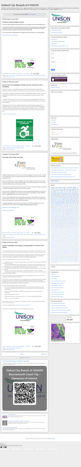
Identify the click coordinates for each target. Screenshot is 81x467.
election (70, 206)
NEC (67, 216)
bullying (52, 209)
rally (74, 257)
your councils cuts (67, 261)
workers (52, 261)
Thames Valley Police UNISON (57, 294)
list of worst (68, 222)
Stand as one (53, 242)
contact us (75, 196)
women (63, 226)
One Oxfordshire (63, 194)
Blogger (53, 438)
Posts (53, 132)
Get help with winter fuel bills (12, 157)
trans (52, 226)
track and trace (71, 260)
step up (6, 75)
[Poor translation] (5, 447)
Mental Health (74, 197)
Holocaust (65, 233)
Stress (10, 75)
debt (52, 221)
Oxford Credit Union (55, 289)
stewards (62, 225)
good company (63, 210)
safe (72, 210)
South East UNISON (55, 276)
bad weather (74, 208)
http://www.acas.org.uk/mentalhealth (10, 35)
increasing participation (56, 252)
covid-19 (61, 189)
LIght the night (74, 215)
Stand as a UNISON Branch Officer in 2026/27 (61, 310)
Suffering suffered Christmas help (26, 75)
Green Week (53, 233)
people (68, 210)
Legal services (54, 43)
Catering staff (71, 230)
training (67, 211)
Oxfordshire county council (55, 238)
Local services (65, 234)
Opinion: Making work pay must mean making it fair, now (63, 176)
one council (75, 206)
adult (72, 247)
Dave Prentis (66, 231)
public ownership (66, 257)
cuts (76, 201)
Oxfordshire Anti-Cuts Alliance (57, 292)
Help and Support (54, 215)
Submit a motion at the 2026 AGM (58, 305)
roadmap (72, 224)
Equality (67, 214)
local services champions (56, 253)
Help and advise (13, 147)
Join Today (53, 122)
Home (21, 354)
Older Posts (44, 354)
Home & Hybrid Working (73, 233)
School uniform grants (63, 241)
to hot (59, 260)
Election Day (58, 232)
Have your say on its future (57, 197)
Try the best (66, 195)
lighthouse (62, 222)
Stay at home (68, 196)
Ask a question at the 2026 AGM (58, 303)
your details (70, 199)
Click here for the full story (9, 114)
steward (66, 202)
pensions (68, 223)
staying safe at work (71, 259)
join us (57, 222)
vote (66, 207)
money (73, 222)
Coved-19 (70, 207)
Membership (67, 197)
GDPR (72, 214)
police (10, 348)
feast (61, 221)
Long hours (67, 204)
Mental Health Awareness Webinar (58, 216)
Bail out (73, 229)
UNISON (22, 147)
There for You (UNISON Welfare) (58, 41)
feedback (75, 209)
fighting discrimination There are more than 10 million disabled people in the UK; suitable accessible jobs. (65, 250)
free (52, 210)
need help (15, 234)
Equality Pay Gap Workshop (67, 232)
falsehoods (67, 249)
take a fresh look (36, 75)
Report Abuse (54, 181)
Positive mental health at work (13, 22)
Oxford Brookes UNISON (56, 285)
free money (56, 210)
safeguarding (60, 202)
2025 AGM (68, 229)
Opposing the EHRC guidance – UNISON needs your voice (63, 170)
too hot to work (64, 260)
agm (52, 196)
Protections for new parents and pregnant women (59, 239)
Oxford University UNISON (56, 287)
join (52, 195)
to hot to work (74, 225)
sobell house (64, 259)
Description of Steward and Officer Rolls (59, 312)
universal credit (58, 226)
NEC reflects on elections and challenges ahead (61, 174)
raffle (71, 257)
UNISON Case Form (55, 87)
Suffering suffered (70, 218)
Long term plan (72, 234)
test (56, 260)
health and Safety (8, 234)
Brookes (61, 230)
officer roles (57, 223)
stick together (62, 199)
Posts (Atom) (27, 357)
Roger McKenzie (72, 240)
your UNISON (42, 75)
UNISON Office (57, 244)
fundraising (65, 251)
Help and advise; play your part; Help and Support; (65, 201)
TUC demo (62, 242)
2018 (55, 228)
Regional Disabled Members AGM (62, 240)
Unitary (52, 219)
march (76, 253)
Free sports (75, 232)
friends (65, 221)
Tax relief (67, 242)
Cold (56, 231)
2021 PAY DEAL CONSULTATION (68, 228)
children (7, 348)
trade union (36, 234)
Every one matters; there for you (58, 203)
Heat (76, 214)
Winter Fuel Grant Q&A (8, 210)
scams (53, 259)
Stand (76, 241)
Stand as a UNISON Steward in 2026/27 (59, 307)
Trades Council (64, 243)
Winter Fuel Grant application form (10, 207)
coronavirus (75, 219)
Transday (69, 243)
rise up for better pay (67, 258)
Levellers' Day (58, 234)
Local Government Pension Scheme (64, 192)
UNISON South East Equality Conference (69, 244)
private (52, 257)
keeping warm (67, 252)
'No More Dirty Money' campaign (61, 212)
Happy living (59, 233)
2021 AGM (59, 228)
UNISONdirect (54, 39)
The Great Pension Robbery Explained (59, 206)
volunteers (73, 211)
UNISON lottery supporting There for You (59, 45)
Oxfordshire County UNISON (57, 296)
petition (72, 223)
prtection (60, 257)
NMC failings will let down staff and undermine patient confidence (64, 167)
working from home (70, 226)
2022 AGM (72, 212)
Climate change (61, 214)
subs (53, 260)
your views (74, 261)
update (76, 260)
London (63, 208)
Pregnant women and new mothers (71, 238)
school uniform (58, 259)
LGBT (62, 204)
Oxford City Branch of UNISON (20, 5)
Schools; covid (71, 241)
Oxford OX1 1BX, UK (10, 76)
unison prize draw (59, 207)
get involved (71, 251)
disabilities (7, 147)
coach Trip (68, 248)
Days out (71, 231)
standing (57, 225)
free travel (53, 202)
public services (54, 199)
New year (19, 234)
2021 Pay (63, 229)
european (56, 221)
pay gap (62, 223)
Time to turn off (57, 243)
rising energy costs (75, 258)
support (58, 190)
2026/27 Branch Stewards (56, 32)
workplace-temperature (59, 261)
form (57, 251)
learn (78, 252)
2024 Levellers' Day (12, 414)
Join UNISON (70, 201)
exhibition (62, 249)
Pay (56, 195)
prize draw (62, 224)
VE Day (56, 219)
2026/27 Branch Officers (56, 30)
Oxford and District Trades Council (58, 281)
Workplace (64, 247)
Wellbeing (62, 219)
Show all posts (32, 14)
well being (55, 194)
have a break (76, 251)
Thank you (69, 208)
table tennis (68, 225)
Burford (66, 230)
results (67, 224)
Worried (68, 247)
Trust (73, 243)
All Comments (55, 134)
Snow (64, 218)
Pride (78, 204)
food (55, 251)
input (62, 252)
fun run (61, 251)
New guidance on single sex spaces (58, 172)
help (52, 192)
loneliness (72, 253)
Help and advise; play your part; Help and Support (65, 200)
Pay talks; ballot (59, 218)
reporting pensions (59, 258)
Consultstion (61, 231)
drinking (57, 249)
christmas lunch (68, 219)
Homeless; (53, 234)
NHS (22, 234)
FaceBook (53, 120)
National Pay (67, 217)
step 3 (78, 259)
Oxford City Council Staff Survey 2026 (9, 427)
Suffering (17, 75)
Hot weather (62, 215)
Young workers (74, 195)
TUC (58, 242)
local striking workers (65, 253)
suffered (13, 75)
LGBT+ (68, 215)
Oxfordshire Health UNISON (57, 283)
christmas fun (62, 248)
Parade (63, 238)
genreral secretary (71, 221)
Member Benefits (54, 124)
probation (56, 257)
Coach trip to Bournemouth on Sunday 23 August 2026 (15, 361)
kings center (73, 252)
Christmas (57, 196)
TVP (20, 348)
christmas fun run (63, 209)
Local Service (71, 203)
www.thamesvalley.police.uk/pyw (23, 305)
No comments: (26, 73)
